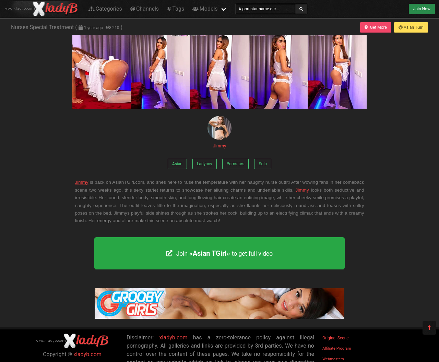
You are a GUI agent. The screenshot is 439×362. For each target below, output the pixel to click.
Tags (175, 8)
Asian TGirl (411, 27)
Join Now (421, 9)
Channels (144, 8)
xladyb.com (87, 354)
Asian (177, 163)
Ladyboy (204, 163)
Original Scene (335, 338)
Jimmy (219, 132)
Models (204, 8)
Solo (263, 163)
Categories (105, 8)
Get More (376, 27)
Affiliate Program (336, 348)
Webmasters (333, 359)
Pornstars (236, 163)
